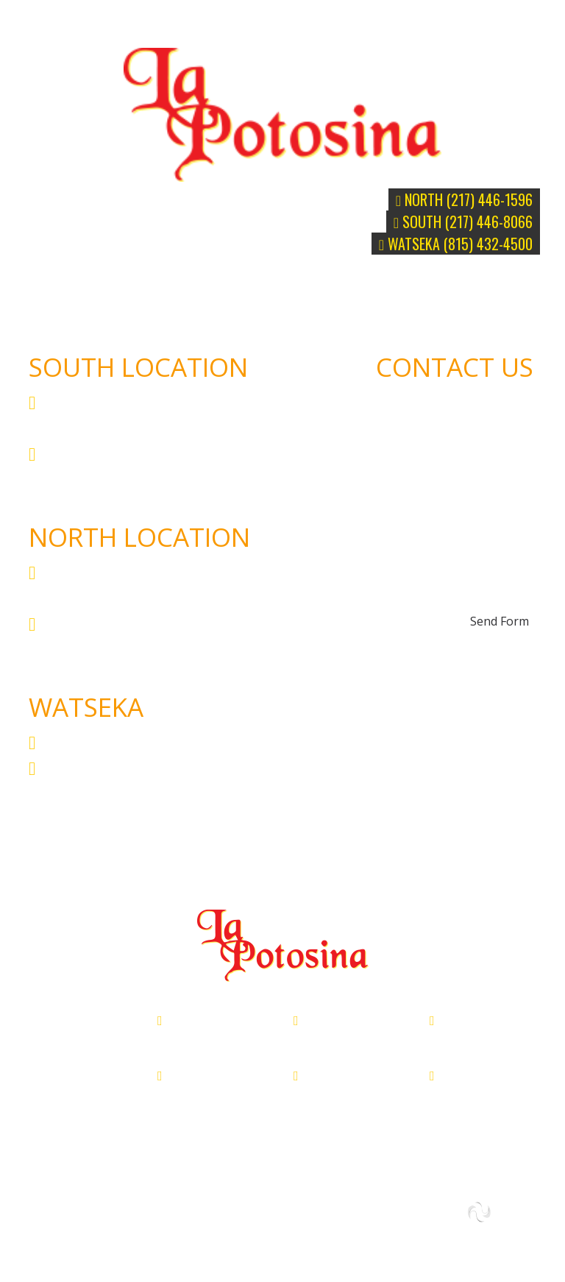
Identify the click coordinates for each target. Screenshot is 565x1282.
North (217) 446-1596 (464, 199)
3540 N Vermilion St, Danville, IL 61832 (213, 1038)
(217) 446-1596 (97, 623)
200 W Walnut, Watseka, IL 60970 (176, 741)
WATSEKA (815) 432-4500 (456, 244)
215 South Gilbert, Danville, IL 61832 (342, 1038)
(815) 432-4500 (97, 767)
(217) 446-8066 (97, 453)
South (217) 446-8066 (463, 221)
